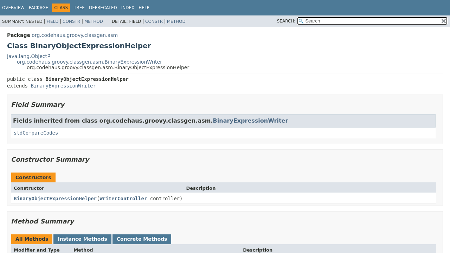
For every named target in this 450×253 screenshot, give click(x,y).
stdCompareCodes (36, 133)
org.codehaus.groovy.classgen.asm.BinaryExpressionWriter (89, 62)
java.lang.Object (27, 56)
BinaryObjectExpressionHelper (55, 198)
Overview (13, 7)
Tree (79, 7)
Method (93, 21)
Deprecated (103, 7)
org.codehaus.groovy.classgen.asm (75, 35)
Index (128, 7)
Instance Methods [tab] (82, 239)
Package (38, 7)
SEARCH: (286, 21)
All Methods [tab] (31, 239)
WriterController (123, 198)
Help (144, 7)
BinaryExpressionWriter (63, 86)
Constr (71, 21)
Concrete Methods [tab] (142, 239)
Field (52, 21)
